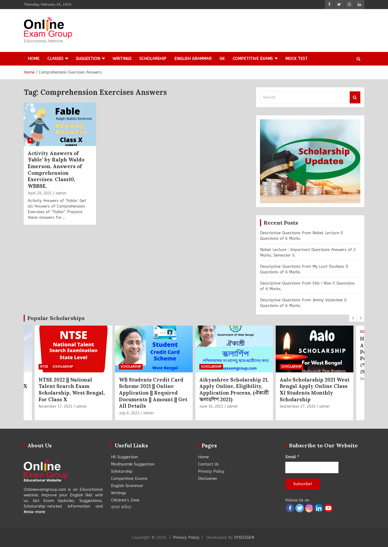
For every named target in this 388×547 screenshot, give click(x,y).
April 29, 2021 (40, 193)
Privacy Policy (211, 471)
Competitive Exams (253, 58)
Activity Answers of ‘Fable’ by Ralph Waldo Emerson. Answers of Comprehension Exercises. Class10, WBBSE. (56, 169)
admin (61, 193)
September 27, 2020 (297, 406)
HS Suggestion (124, 457)
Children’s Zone (125, 500)
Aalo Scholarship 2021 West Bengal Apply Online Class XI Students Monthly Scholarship (314, 389)
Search (355, 97)
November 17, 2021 (55, 406)
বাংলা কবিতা (121, 507)
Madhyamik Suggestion (132, 464)
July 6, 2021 (129, 413)
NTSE (44, 367)
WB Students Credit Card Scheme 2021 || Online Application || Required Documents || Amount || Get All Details (153, 392)
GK (222, 58)
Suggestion (88, 58)
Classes (55, 58)
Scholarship (152, 58)
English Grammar (193, 58)
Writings (122, 58)
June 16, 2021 (211, 406)
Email (292, 457)
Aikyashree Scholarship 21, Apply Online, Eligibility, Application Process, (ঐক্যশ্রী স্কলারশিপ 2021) (234, 389)
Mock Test (296, 58)
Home (33, 58)
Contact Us (208, 464)
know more (34, 511)
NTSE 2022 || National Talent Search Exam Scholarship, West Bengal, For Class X (72, 389)
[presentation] (353, 318)
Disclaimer (207, 478)
